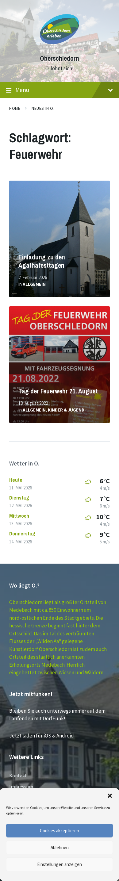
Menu (59, 90)
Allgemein (34, 284)
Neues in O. (43, 108)
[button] (110, 796)
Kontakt (18, 775)
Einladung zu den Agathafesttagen (41, 261)
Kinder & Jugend (66, 410)
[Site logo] (59, 47)
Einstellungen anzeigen (59, 864)
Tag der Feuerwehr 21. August (58, 391)
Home (14, 108)
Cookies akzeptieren (59, 830)
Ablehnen (60, 847)
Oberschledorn (59, 58)
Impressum (21, 786)
